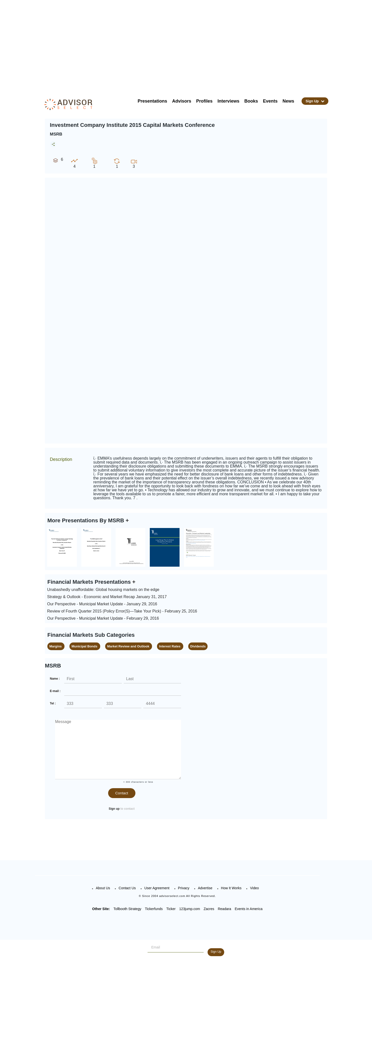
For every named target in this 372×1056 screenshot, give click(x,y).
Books (251, 101)
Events (270, 101)
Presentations (152, 101)
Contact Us (127, 888)
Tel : (53, 703)
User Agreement (156, 888)
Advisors (181, 101)
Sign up (114, 808)
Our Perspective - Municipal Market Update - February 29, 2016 (103, 618)
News (288, 101)
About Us (103, 888)
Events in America (248, 909)
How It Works (231, 888)
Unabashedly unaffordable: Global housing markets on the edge (103, 589)
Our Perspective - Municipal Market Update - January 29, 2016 (102, 604)
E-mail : (55, 691)
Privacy (183, 888)
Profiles (204, 101)
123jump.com (189, 909)
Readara (224, 909)
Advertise (205, 888)
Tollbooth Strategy (127, 909)
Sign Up (315, 101)
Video (254, 888)
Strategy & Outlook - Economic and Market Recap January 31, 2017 (107, 597)
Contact (121, 793)
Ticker (171, 909)
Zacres (209, 909)
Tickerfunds (154, 909)
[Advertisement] (192, 44)
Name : (55, 678)
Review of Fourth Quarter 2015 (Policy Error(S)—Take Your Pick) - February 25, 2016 (122, 611)
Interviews (228, 101)
